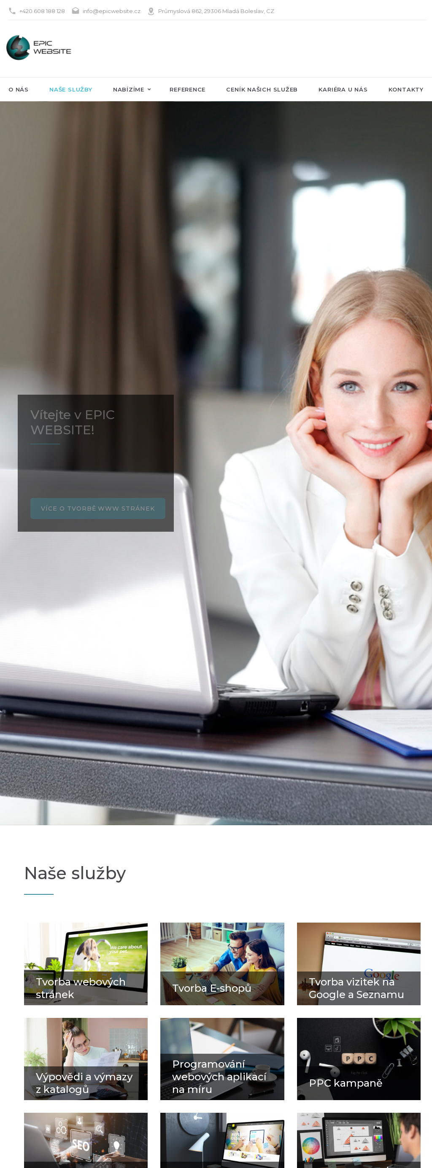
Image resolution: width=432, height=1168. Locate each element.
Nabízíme (128, 89)
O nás (18, 89)
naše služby (70, 89)
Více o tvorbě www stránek (98, 506)
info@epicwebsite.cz (111, 11)
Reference (187, 89)
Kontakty (406, 89)
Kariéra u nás (343, 89)
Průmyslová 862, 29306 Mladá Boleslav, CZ (216, 11)
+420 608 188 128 (42, 11)
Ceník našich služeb (262, 89)
